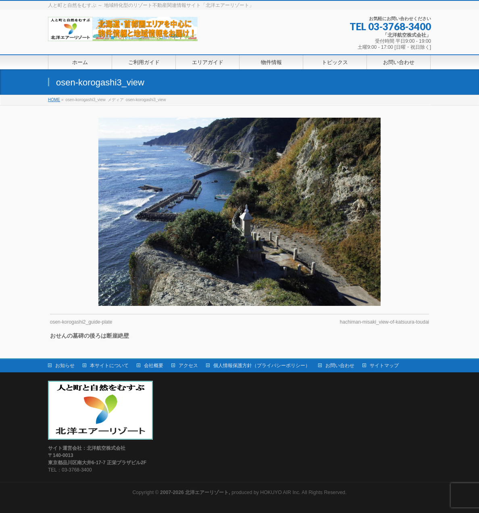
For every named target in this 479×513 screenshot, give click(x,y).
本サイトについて (109, 365)
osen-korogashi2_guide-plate (81, 322)
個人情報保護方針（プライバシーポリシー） (261, 365)
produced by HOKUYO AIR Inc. (230, 492)
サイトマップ (384, 365)
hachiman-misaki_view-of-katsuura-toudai (384, 322)
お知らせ (65, 365)
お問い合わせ (339, 365)
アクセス (188, 365)
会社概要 (153, 365)
